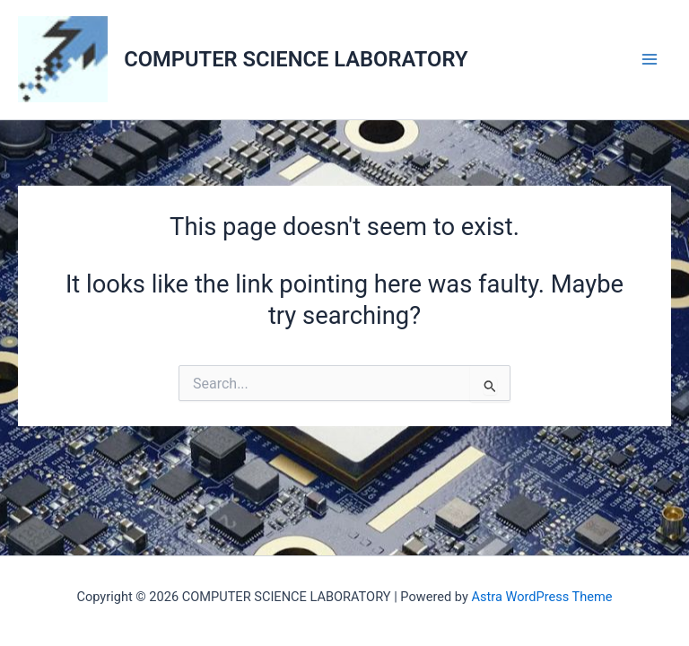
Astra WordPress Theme (541, 597)
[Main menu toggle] (650, 60)
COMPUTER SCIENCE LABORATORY (295, 59)
